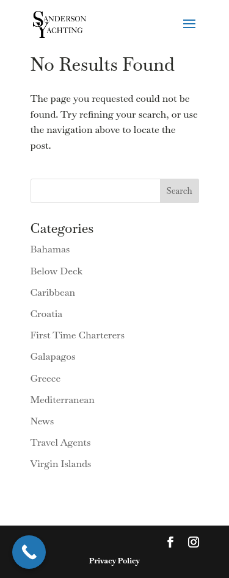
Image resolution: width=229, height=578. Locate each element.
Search (179, 190)
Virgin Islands (61, 463)
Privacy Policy (114, 560)
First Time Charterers (78, 335)
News (42, 421)
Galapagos (53, 356)
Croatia (47, 313)
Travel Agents (61, 442)
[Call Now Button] (29, 552)
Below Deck (57, 271)
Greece (46, 378)
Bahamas (50, 249)
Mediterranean (63, 399)
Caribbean (53, 292)
